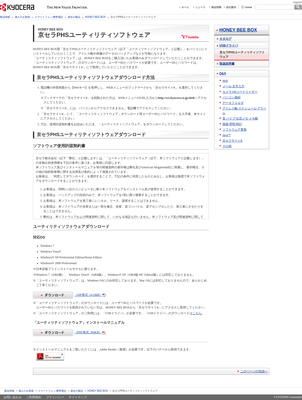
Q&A (222, 73)
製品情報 (216, 7)
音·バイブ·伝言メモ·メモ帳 (240, 118)
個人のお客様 (22, 17)
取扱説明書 (227, 63)
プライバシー (55, 397)
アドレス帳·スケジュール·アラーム (244, 111)
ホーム (185, 7)
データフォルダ (233, 103)
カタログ (225, 39)
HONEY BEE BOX (95, 17)
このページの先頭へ (254, 371)
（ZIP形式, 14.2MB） (67, 295)
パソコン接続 (231, 97)
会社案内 (231, 7)
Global (248, 7)
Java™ (226, 135)
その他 (227, 146)
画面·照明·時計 (232, 124)
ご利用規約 (33, 397)
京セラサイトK (232, 140)
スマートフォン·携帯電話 (49, 17)
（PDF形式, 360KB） (67, 332)
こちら (197, 313)
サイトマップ (78, 397)
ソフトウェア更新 (234, 129)
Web (225, 81)
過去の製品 (74, 17)
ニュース (200, 7)
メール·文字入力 (233, 86)
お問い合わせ (13, 397)
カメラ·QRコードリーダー (240, 92)
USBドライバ (228, 45)
